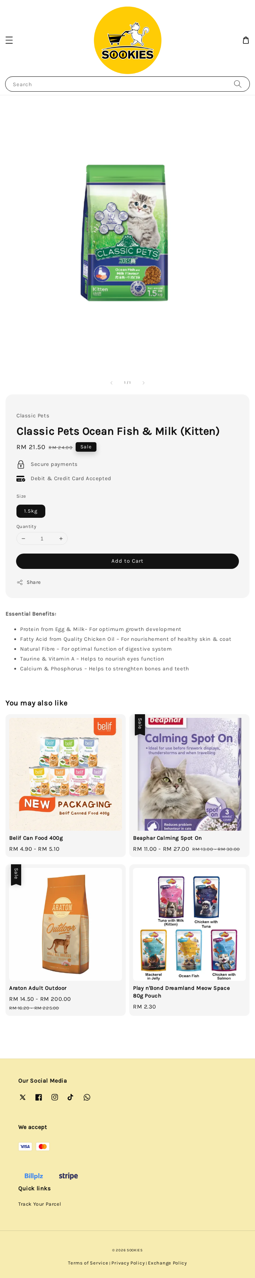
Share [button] (28, 582)
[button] (9, 40)
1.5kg (31, 511)
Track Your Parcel (39, 1204)
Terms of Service (88, 1263)
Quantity (26, 526)
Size (21, 496)
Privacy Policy (128, 1263)
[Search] (238, 84)
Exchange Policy (167, 1263)
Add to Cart (127, 561)
